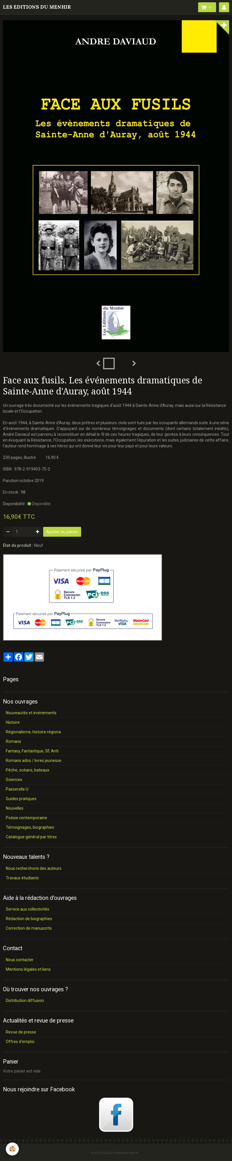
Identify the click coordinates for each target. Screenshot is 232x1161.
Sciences (14, 779)
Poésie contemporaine (26, 817)
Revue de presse (21, 1032)
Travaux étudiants (22, 878)
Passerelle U (17, 789)
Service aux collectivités (27, 909)
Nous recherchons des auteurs (33, 868)
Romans (13, 741)
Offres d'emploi (20, 1041)
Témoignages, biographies (30, 827)
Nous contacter (20, 959)
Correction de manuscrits (29, 928)
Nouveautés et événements (31, 712)
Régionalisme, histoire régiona (33, 732)
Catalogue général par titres (31, 837)
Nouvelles (14, 808)
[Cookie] (12, 1149)
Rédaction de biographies (29, 918)
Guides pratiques (21, 798)
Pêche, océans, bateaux (27, 770)
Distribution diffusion (25, 1000)
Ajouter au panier (62, 531)
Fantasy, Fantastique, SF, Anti (32, 751)
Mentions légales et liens (28, 969)
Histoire (13, 722)
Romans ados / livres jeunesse (33, 760)
